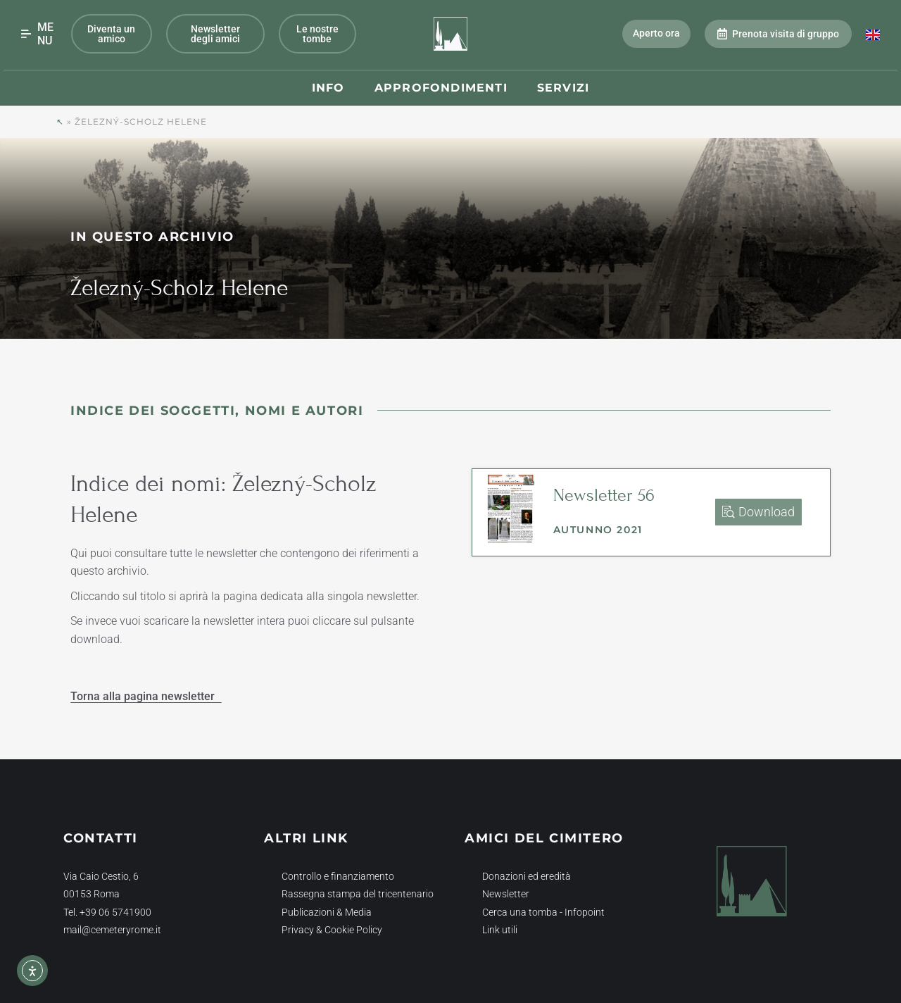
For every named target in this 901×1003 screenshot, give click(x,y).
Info (328, 87)
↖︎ (60, 121)
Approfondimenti (441, 87)
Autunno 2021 (598, 529)
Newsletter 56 (604, 495)
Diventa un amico (111, 33)
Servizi (563, 87)
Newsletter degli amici (215, 33)
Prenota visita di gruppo (778, 33)
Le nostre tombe (317, 33)
